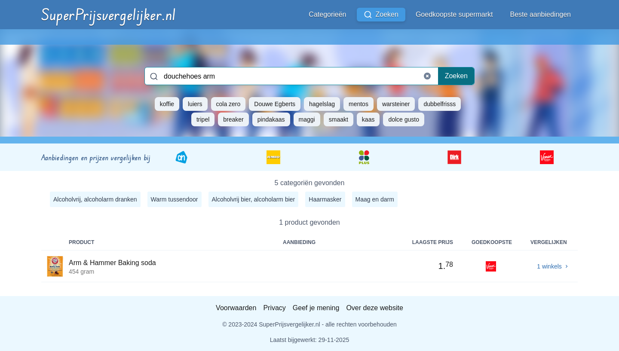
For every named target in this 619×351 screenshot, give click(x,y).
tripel (202, 119)
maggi (307, 119)
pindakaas (271, 119)
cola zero (228, 104)
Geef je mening (316, 307)
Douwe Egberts (274, 104)
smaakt (338, 119)
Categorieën (327, 14)
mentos (358, 104)
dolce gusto (403, 119)
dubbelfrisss (439, 104)
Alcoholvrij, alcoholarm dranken (95, 199)
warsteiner (396, 104)
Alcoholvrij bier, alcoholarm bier (253, 199)
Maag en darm (374, 199)
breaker (233, 119)
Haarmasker (325, 199)
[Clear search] (427, 76)
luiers (195, 104)
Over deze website (374, 307)
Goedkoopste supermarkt (454, 14)
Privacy (274, 307)
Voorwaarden (236, 307)
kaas (368, 119)
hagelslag (322, 104)
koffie (167, 104)
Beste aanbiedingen (540, 14)
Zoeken (381, 14)
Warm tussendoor (174, 199)
